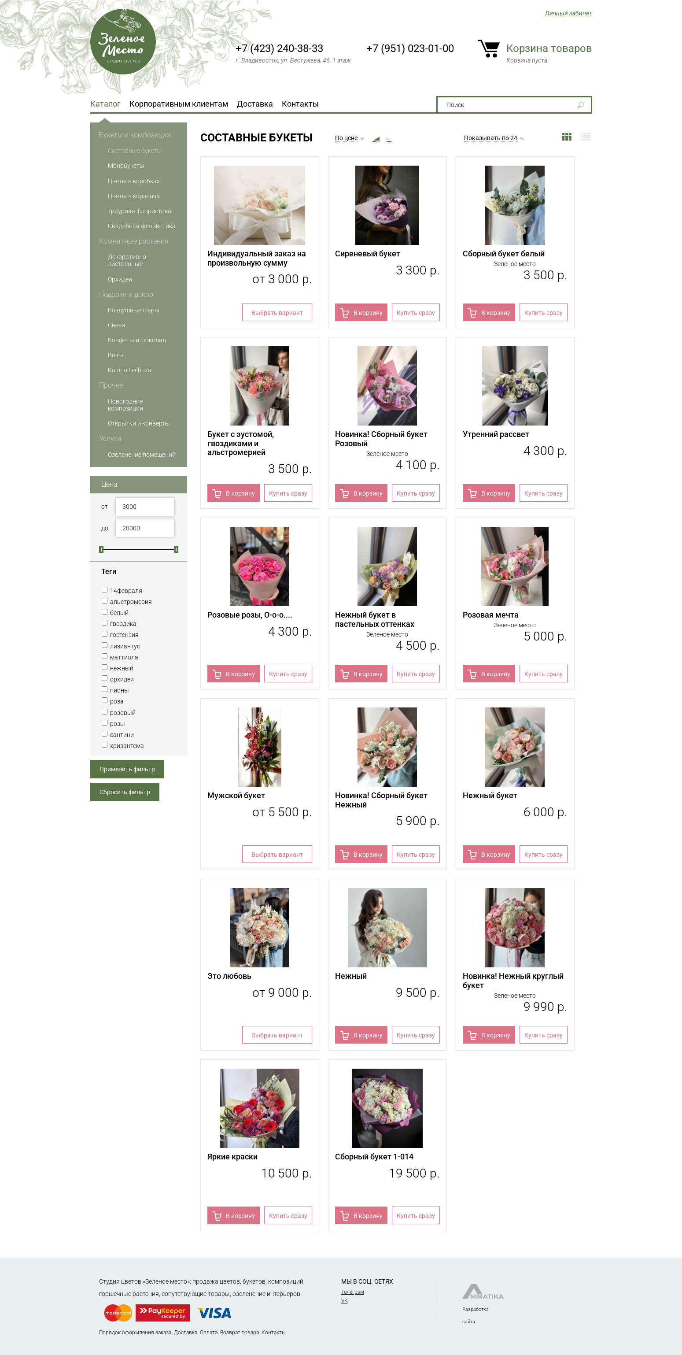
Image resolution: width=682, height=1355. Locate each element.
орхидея (117, 679)
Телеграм (352, 1292)
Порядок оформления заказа (135, 1332)
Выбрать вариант (277, 312)
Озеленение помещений (142, 454)
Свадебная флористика (142, 226)
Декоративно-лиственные (128, 260)
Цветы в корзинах (134, 196)
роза (112, 701)
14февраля (121, 590)
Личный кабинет (568, 13)
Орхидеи (120, 279)
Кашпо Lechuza (129, 370)
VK (344, 1301)
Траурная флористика (139, 211)
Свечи (116, 325)
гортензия (120, 634)
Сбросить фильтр (125, 792)
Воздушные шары (133, 310)
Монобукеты (126, 165)
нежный (117, 668)
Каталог (105, 103)
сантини (117, 734)
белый (115, 612)
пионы (115, 690)
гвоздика (118, 623)
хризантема (122, 745)
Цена (109, 484)
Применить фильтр (127, 769)
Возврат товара (239, 1332)
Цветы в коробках (134, 181)
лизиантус (120, 646)
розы (113, 723)
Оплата (209, 1332)
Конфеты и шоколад (137, 340)
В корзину (368, 312)
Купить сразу (416, 312)
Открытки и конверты (139, 423)
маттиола (119, 657)
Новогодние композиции (125, 405)
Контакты (300, 103)
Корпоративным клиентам (178, 103)
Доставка (255, 103)
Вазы (115, 355)
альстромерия (126, 601)
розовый (118, 712)
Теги (108, 571)
